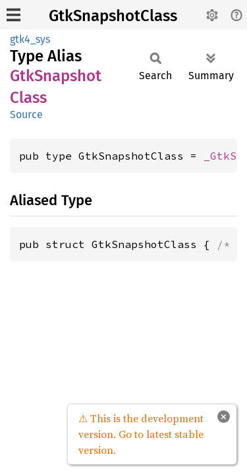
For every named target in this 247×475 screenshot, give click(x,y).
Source (26, 114)
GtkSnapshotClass (113, 16)
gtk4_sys (30, 39)
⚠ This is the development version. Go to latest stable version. (141, 434)
